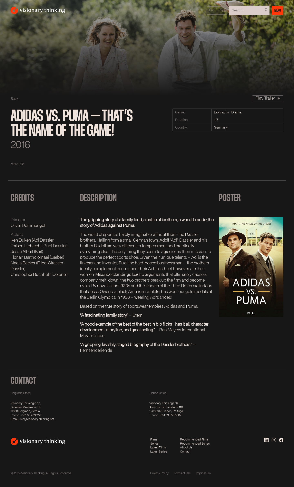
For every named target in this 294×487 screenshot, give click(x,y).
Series (154, 443)
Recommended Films (194, 439)
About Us (186, 447)
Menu (277, 10)
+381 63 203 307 (30, 415)
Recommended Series (195, 443)
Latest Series (158, 451)
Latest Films (158, 447)
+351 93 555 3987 (170, 415)
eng (211, 10)
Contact (185, 451)
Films (153, 439)
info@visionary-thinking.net (36, 419)
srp (222, 10)
